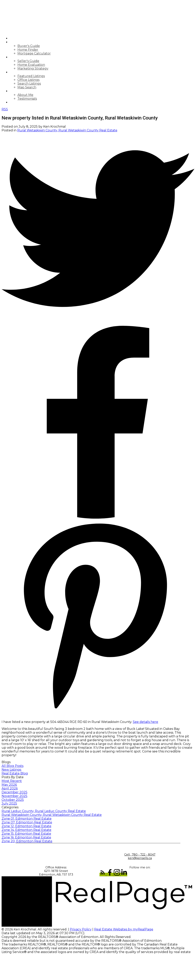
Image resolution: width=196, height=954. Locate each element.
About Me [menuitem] (25, 95)
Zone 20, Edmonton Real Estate (27, 841)
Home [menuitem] (15, 38)
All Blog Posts (12, 766)
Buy (13, 42)
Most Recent (12, 781)
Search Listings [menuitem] (29, 83)
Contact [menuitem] (18, 102)
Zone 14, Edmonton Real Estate (26, 830)
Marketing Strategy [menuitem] (32, 68)
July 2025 (9, 803)
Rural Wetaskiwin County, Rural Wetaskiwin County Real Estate (67, 130)
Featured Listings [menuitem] (31, 76)
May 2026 (9, 785)
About (16, 91)
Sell (14, 57)
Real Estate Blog (15, 773)
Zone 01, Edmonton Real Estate (27, 818)
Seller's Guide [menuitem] (28, 61)
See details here (145, 722)
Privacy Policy (81, 929)
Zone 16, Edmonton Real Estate (26, 837)
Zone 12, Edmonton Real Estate (26, 826)
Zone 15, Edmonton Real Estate (26, 833)
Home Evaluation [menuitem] (31, 65)
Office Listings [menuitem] (28, 80)
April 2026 (10, 788)
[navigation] (98, 70)
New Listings (11, 769)
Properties (20, 72)
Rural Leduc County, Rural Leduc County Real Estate (44, 811)
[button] (103, 874)
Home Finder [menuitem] (27, 50)
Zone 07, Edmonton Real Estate (27, 822)
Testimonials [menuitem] (27, 98)
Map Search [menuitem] (26, 87)
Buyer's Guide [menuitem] (28, 46)
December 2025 (14, 792)
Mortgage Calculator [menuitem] (34, 53)
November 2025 (14, 796)
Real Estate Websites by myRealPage (123, 929)
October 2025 (13, 800)
